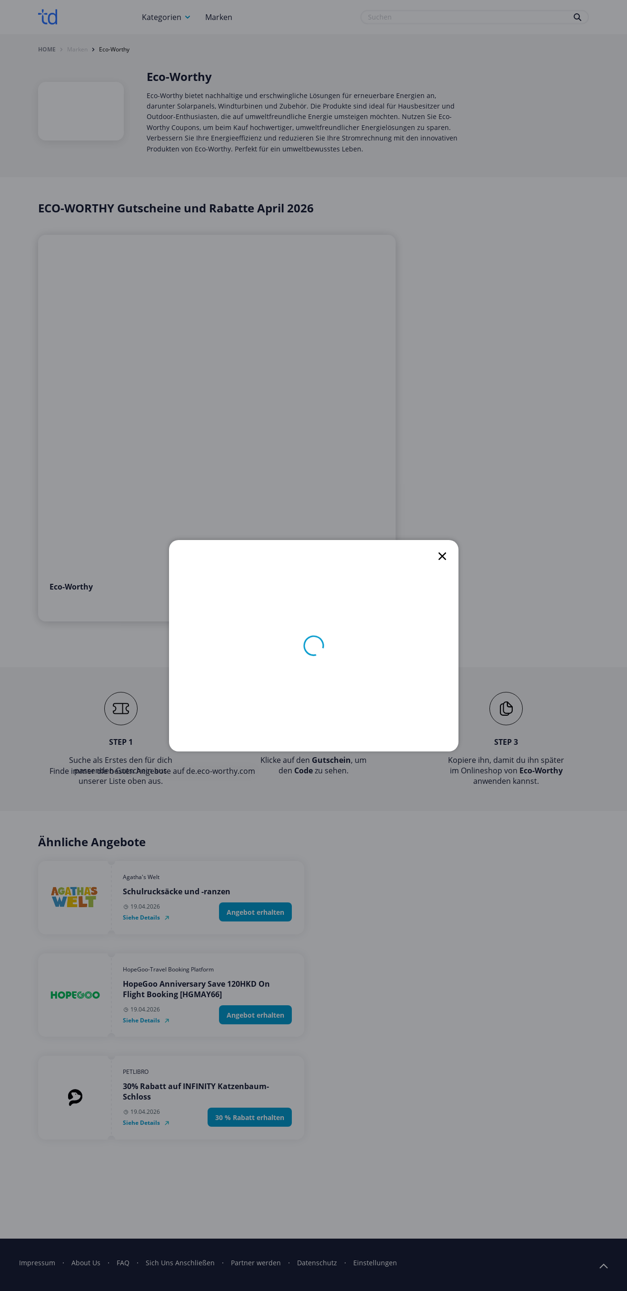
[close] (442, 556)
